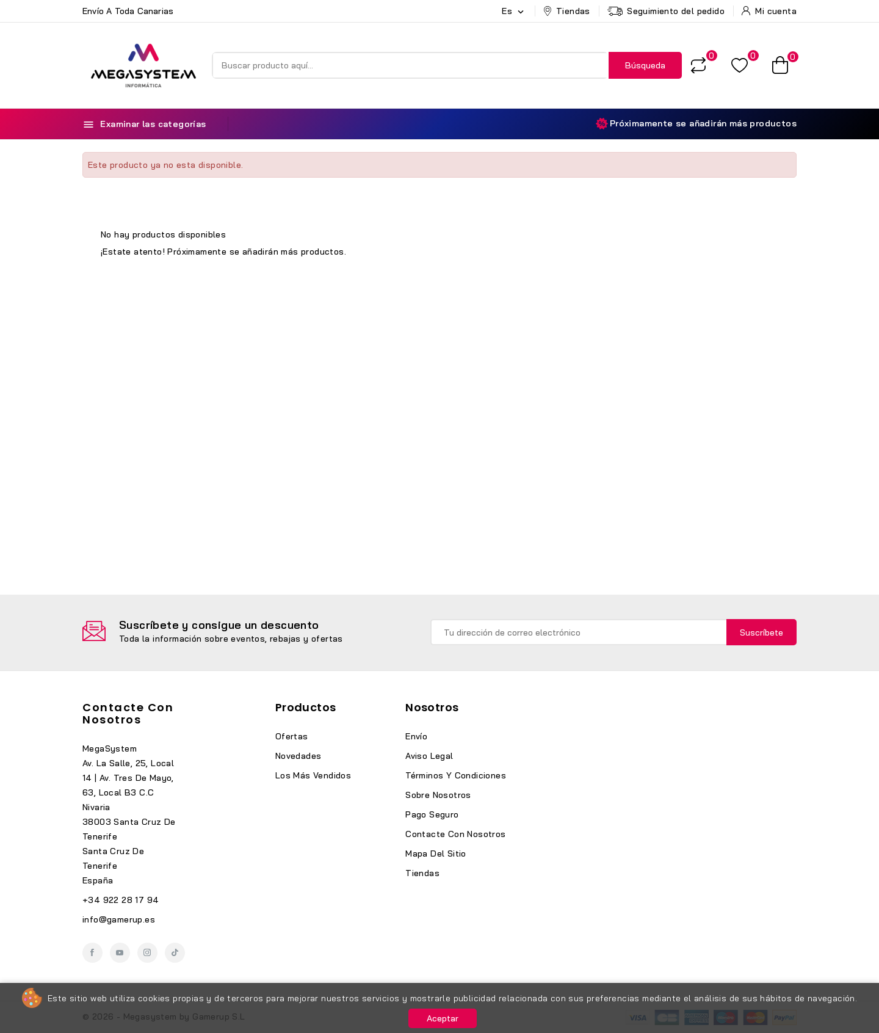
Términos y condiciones (455, 775)
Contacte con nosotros (127, 713)
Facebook (92, 953)
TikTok (175, 953)
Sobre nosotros (438, 794)
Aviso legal (429, 755)
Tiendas (422, 873)
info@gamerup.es (118, 919)
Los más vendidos (313, 775)
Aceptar (442, 1018)
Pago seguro (431, 814)
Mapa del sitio (435, 853)
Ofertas (291, 736)
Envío (416, 736)
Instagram (147, 953)
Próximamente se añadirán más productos (696, 123)
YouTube (120, 953)
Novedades (298, 755)
